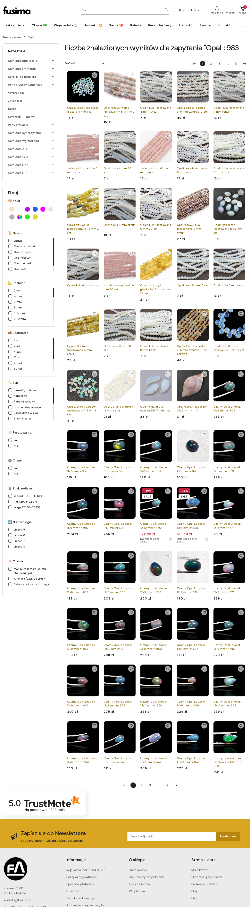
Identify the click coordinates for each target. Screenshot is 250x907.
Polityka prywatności (81, 877)
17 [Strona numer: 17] (236, 63)
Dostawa (72, 891)
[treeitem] (31, 61)
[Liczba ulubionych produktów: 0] (231, 10)
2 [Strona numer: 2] (211, 63)
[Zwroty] (205, 25)
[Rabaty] (136, 25)
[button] (15, 25)
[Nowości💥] (94, 25)
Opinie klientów (140, 884)
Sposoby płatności (80, 884)
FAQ (194, 898)
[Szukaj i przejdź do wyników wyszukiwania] (166, 10)
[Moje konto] (217, 10)
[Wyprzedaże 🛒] (66, 25)
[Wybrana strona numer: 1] (202, 63)
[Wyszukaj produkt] (125, 10)
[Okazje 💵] (39, 25)
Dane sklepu (138, 870)
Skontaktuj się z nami (206, 877)
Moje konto (199, 870)
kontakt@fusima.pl (17, 900)
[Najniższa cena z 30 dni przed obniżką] (170, 539)
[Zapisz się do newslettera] (171, 836)
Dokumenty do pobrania (146, 877)
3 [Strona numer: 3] (219, 63)
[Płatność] (185, 25)
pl (182, 10)
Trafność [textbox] (70, 63)
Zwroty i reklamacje (80, 898)
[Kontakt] (224, 25)
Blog (194, 891)
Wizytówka (137, 891)
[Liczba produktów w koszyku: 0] (242, 10)
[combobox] (85, 63)
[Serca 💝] (116, 25)
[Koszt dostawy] (160, 25)
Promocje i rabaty (204, 884)
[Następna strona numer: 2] (245, 63)
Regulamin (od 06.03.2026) (85, 870)
